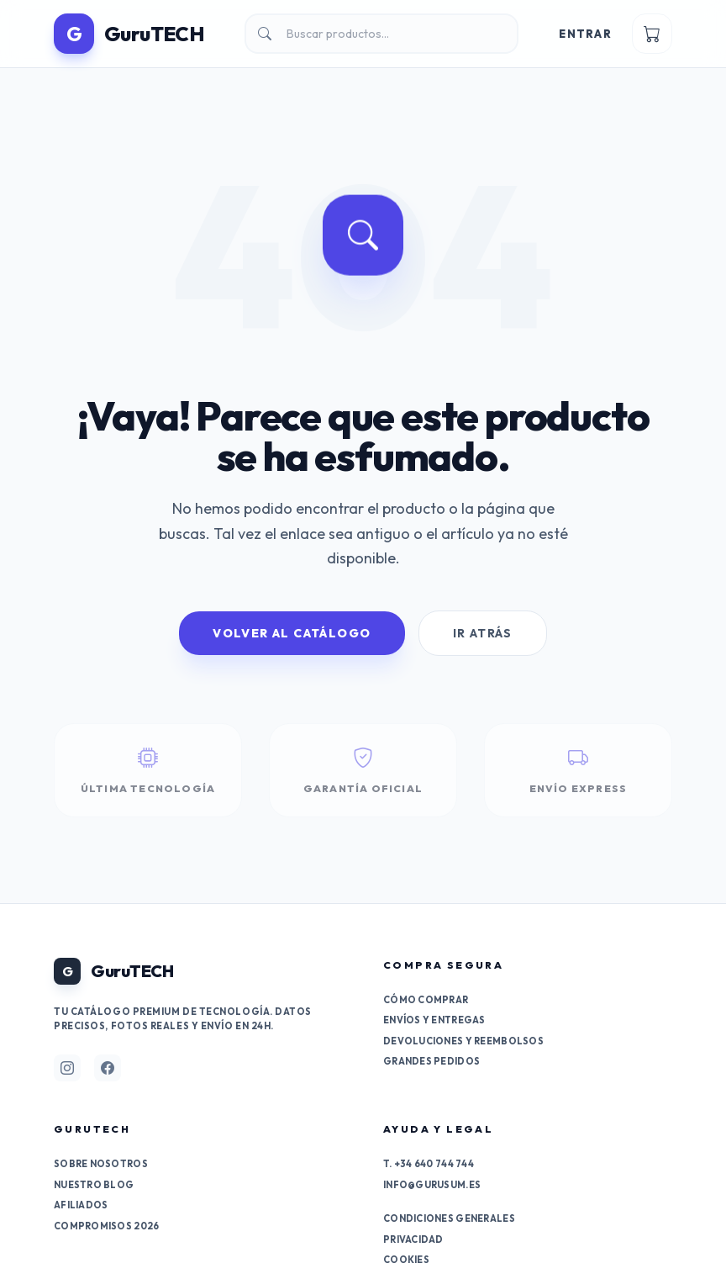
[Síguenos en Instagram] (67, 1067)
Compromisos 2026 (106, 1226)
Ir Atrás (483, 633)
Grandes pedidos (431, 1061)
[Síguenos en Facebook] (107, 1067)
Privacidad (413, 1239)
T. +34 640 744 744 (428, 1164)
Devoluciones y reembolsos (463, 1041)
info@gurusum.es (432, 1185)
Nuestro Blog (94, 1185)
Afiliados (81, 1205)
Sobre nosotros (101, 1164)
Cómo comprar (425, 1000)
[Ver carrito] (652, 33)
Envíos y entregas (434, 1020)
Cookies (406, 1260)
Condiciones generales (449, 1218)
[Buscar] (381, 33)
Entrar (585, 33)
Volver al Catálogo (292, 633)
